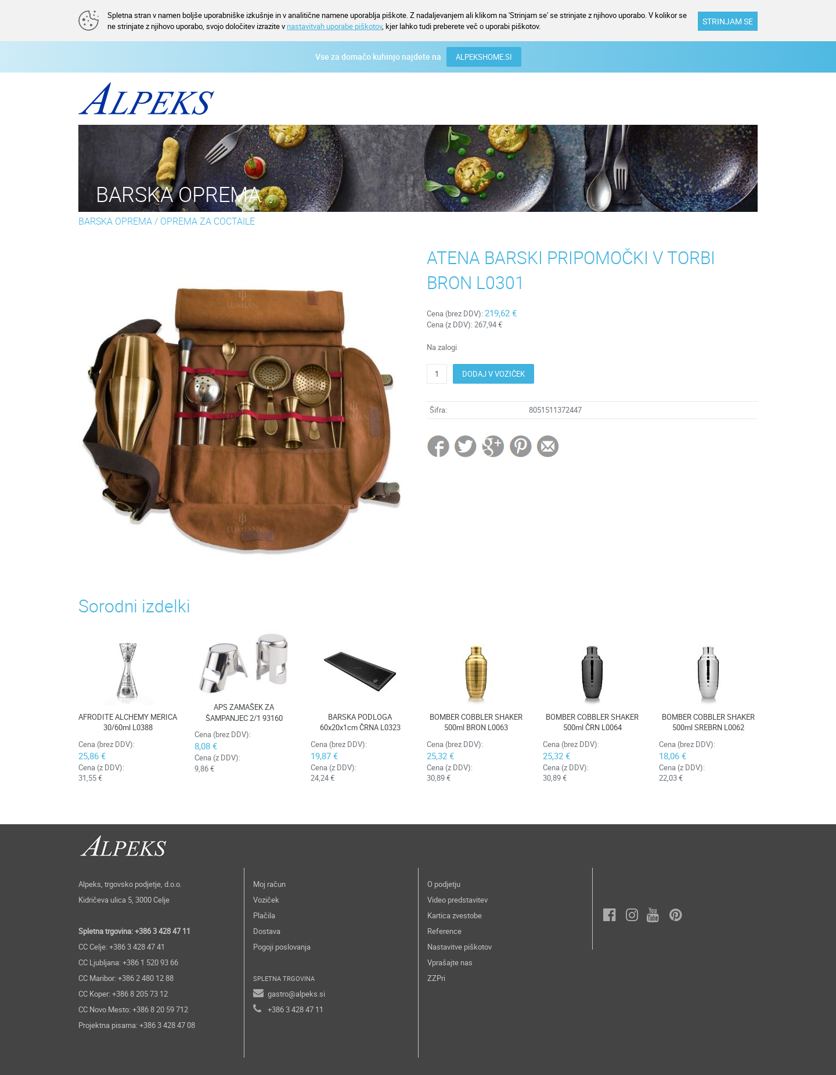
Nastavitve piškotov (459, 946)
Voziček (266, 899)
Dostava (266, 931)
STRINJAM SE (727, 21)
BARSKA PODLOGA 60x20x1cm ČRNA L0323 (360, 722)
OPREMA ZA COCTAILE (207, 221)
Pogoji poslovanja (282, 946)
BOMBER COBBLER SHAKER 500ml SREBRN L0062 (708, 722)
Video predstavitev (457, 899)
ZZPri (436, 978)
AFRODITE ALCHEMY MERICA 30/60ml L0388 (127, 722)
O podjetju (443, 884)
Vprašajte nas (450, 962)
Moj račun (269, 884)
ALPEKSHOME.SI (484, 57)
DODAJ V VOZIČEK (493, 374)
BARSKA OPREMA (115, 221)
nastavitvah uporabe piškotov (334, 26)
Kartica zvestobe (454, 915)
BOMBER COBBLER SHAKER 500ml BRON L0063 (476, 722)
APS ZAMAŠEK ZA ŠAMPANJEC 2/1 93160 (244, 712)
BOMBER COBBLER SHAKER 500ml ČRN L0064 (592, 722)
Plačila (264, 915)
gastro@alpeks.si (296, 994)
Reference (444, 931)
